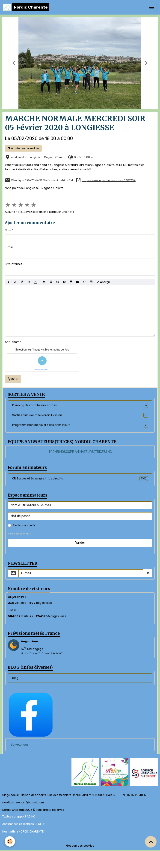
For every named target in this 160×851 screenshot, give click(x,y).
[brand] (26, 7)
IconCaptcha (41, 370)
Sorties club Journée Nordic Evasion (80, 415)
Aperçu (103, 282)
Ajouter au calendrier (23, 148)
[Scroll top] (151, 842)
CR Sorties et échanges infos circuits (80, 478)
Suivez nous (20, 745)
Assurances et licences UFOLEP (23, 824)
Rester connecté (24, 525)
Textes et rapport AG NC (18, 816)
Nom (8, 230)
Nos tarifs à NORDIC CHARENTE (23, 831)
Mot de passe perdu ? (19, 533)
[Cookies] (10, 841)
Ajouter (13, 379)
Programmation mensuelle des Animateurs (80, 425)
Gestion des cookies (80, 845)
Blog (15, 678)
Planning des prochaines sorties (80, 405)
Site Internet (13, 264)
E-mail (9, 247)
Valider (80, 543)
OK (148, 573)
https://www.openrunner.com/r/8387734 (109, 180)
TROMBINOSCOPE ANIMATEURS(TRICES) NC (80, 452)
